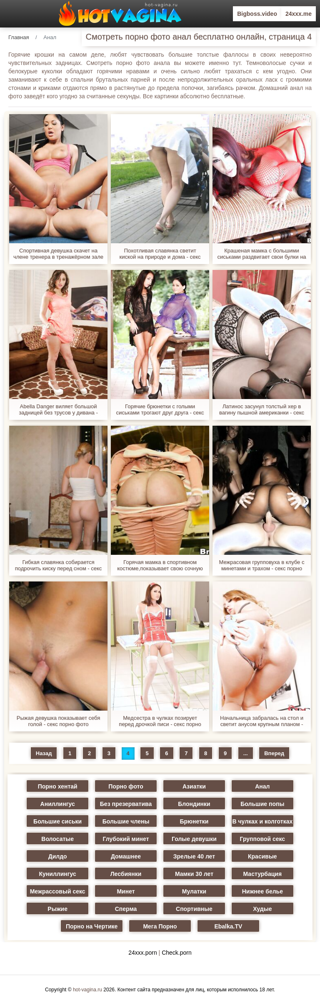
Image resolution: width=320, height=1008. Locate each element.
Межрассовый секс (57, 891)
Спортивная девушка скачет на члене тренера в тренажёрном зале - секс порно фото (58, 253)
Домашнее (126, 856)
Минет (126, 891)
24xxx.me (298, 13)
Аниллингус (57, 804)
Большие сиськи (57, 821)
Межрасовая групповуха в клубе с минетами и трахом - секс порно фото (262, 565)
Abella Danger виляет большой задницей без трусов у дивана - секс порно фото (58, 409)
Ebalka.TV (228, 926)
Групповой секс (262, 839)
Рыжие (58, 909)
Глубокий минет (126, 839)
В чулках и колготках (262, 821)
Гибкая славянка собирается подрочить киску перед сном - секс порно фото (58, 565)
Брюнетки (194, 821)
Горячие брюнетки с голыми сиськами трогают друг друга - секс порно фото (160, 409)
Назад (44, 753)
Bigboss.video (257, 13)
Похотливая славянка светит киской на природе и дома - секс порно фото (159, 253)
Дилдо (57, 856)
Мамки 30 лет (194, 874)
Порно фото (125, 786)
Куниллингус (57, 874)
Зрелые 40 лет (194, 856)
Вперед (274, 753)
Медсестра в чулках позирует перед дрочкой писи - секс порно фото (160, 721)
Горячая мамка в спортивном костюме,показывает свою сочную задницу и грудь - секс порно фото (160, 565)
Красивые (262, 856)
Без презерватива (126, 804)
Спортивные (194, 909)
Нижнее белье (262, 891)
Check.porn (177, 952)
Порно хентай (58, 786)
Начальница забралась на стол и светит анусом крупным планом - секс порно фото (261, 721)
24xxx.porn (142, 952)
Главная (18, 37)
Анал (262, 786)
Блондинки (194, 804)
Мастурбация (262, 874)
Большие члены (126, 821)
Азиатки (194, 786)
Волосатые (57, 839)
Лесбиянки (126, 874)
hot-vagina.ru (87, 990)
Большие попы (262, 804)
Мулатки (194, 891)
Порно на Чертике (92, 926)
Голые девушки (194, 839)
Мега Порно (160, 926)
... (245, 753)
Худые (262, 909)
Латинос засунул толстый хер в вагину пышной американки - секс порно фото (261, 409)
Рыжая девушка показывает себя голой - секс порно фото (58, 721)
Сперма (126, 909)
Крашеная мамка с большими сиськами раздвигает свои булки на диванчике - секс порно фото (261, 253)
